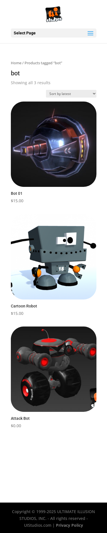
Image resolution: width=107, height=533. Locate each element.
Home (16, 62)
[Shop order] (71, 94)
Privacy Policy (69, 525)
